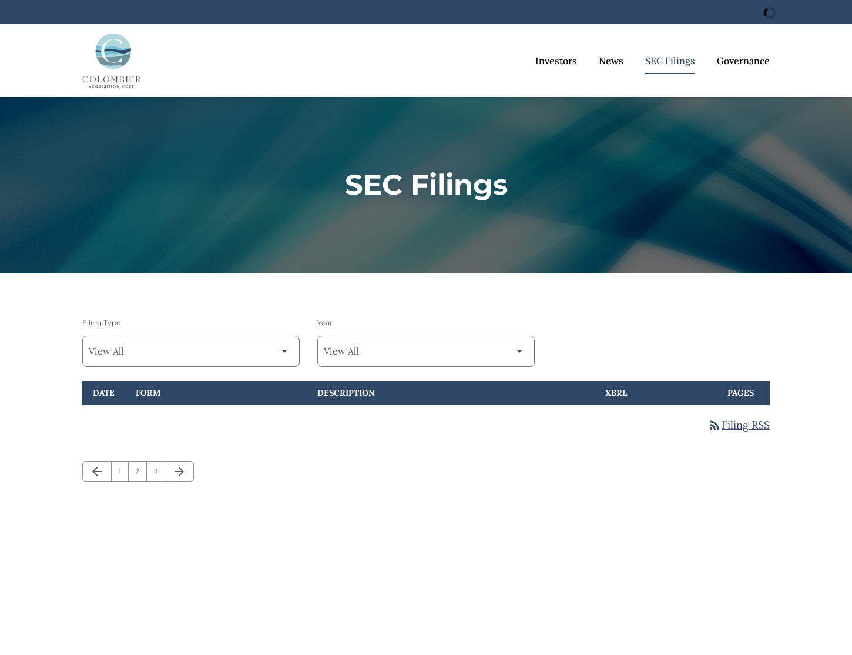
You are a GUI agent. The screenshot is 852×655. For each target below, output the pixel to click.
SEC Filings (670, 60)
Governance (743, 60)
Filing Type (101, 322)
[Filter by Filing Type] (191, 351)
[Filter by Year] (426, 351)
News (611, 60)
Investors (556, 60)
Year (325, 322)
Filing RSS (738, 425)
